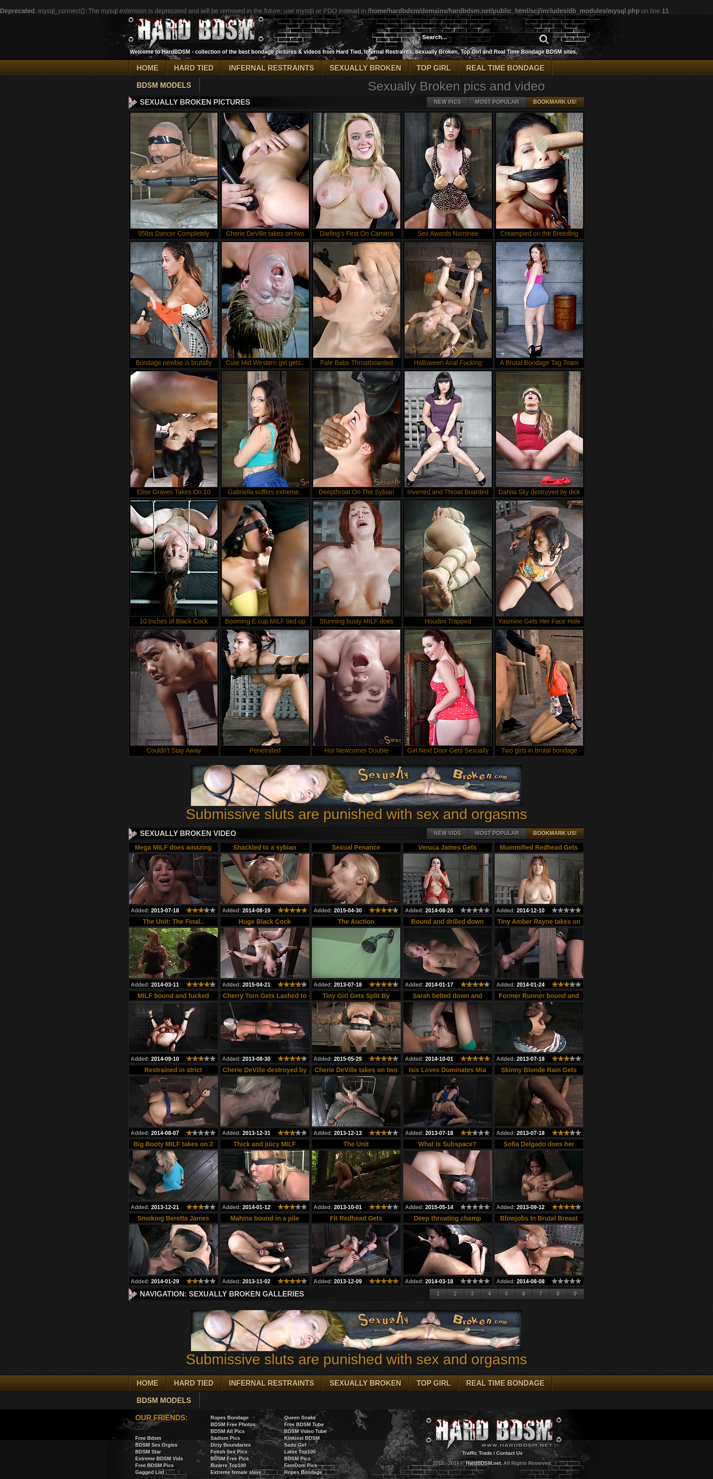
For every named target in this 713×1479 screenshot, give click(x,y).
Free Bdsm (148, 1438)
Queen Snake (300, 1417)
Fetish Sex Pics (229, 1451)
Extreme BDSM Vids (159, 1458)
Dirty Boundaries (231, 1445)
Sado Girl (295, 1445)
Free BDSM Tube (304, 1424)
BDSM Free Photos (233, 1424)
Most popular (497, 102)
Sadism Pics (225, 1438)
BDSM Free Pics (230, 1458)
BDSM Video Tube (305, 1431)
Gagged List (150, 1472)
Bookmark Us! (555, 102)
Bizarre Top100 (228, 1465)
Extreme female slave (236, 1472)
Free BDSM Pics (155, 1465)
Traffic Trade (477, 1453)
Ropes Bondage (230, 1417)
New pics (447, 102)
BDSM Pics (297, 1458)
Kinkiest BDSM (302, 1438)
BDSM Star (148, 1451)
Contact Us (509, 1453)
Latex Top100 (300, 1451)
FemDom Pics (300, 1465)
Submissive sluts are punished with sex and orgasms (356, 807)
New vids (447, 833)
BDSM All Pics (228, 1431)
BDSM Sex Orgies (157, 1445)
